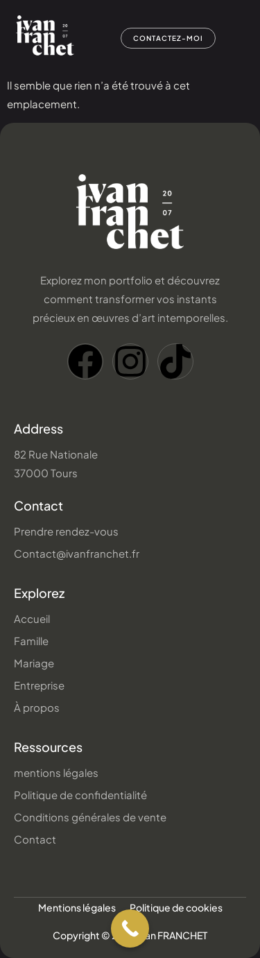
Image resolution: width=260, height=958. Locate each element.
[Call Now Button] (130, 928)
